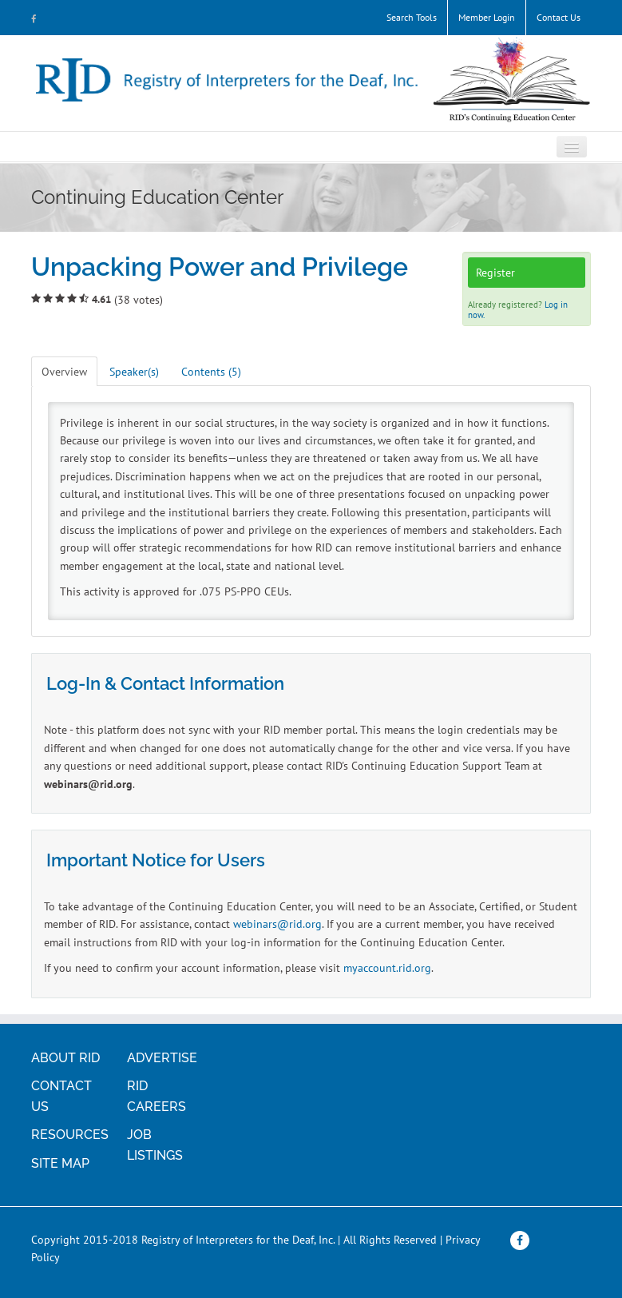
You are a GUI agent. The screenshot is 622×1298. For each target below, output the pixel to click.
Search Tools (411, 17)
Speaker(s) (134, 371)
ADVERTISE (162, 1057)
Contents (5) (211, 371)
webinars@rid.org (277, 924)
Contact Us (558, 17)
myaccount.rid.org (387, 968)
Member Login (486, 17)
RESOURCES (70, 1134)
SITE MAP (60, 1163)
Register (495, 272)
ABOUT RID (65, 1057)
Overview (64, 371)
